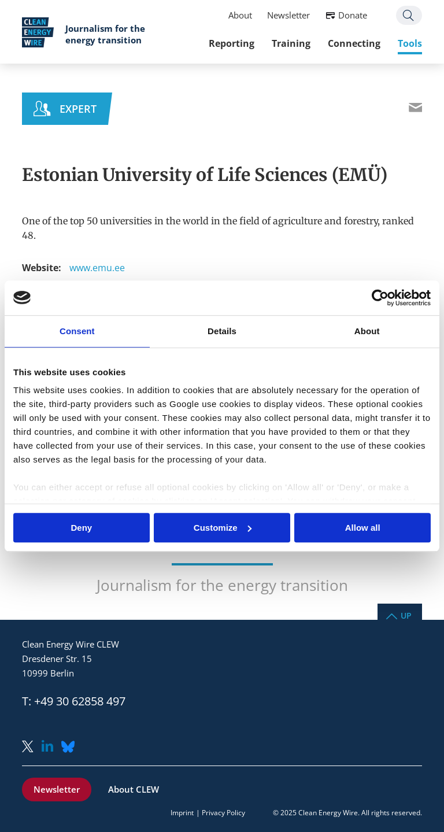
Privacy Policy (223, 813)
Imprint (182, 813)
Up (406, 615)
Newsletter (288, 15)
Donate (352, 15)
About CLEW (133, 789)
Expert (78, 109)
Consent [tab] (77, 331)
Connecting (354, 43)
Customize (222, 528)
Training (291, 43)
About (240, 15)
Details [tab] (222, 331)
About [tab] (367, 331)
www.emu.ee (97, 267)
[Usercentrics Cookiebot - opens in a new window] (380, 297)
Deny (81, 528)
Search (409, 15)
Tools (410, 43)
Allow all (362, 528)
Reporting (231, 43)
